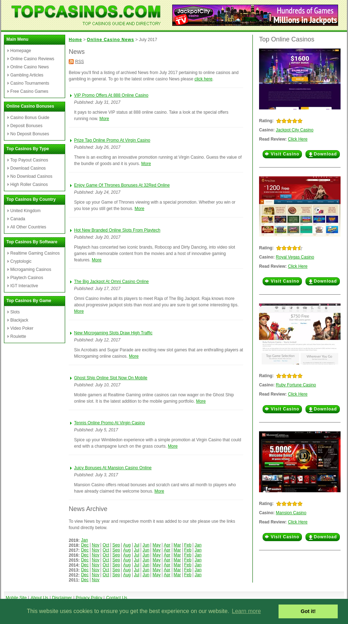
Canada (17, 218)
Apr (167, 545)
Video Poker (21, 328)
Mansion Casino (291, 512)
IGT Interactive (24, 285)
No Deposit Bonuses (29, 133)
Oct (105, 545)
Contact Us (116, 597)
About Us (39, 597)
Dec (85, 545)
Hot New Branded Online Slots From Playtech (117, 230)
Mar (177, 545)
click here (204, 78)
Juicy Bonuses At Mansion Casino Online (113, 467)
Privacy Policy (89, 597)
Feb (188, 545)
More (104, 118)
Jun (145, 545)
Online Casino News (29, 66)
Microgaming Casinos (30, 269)
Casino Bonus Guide (29, 117)
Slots (15, 312)
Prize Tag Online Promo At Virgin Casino (112, 140)
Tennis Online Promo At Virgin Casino (109, 422)
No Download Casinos (31, 176)
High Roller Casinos (29, 184)
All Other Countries (28, 227)
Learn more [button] (246, 611)
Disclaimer (62, 597)
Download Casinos (28, 168)
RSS (79, 61)
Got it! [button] (308, 611)
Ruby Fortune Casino (296, 384)
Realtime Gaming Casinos (35, 253)
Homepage (20, 50)
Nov (95, 545)
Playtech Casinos (26, 277)
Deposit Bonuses (26, 125)
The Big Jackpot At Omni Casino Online (111, 281)
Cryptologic (21, 261)
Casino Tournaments (29, 83)
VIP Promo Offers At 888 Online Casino (111, 95)
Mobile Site (16, 597)
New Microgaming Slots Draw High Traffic (113, 332)
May (156, 545)
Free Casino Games (29, 91)
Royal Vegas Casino (295, 257)
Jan (84, 540)
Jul (136, 545)
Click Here (297, 139)
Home (75, 39)
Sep (116, 545)
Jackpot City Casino (294, 129)
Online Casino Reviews (32, 58)
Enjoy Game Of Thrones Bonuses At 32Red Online (122, 185)
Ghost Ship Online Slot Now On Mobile (110, 377)
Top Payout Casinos (29, 160)
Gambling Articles (26, 75)
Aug (126, 545)
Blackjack (19, 320)
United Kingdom (25, 210)
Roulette (18, 336)
